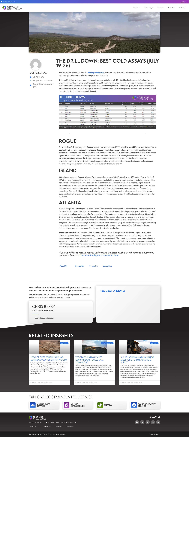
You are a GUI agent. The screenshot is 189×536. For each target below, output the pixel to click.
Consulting (107, 266)
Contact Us (182, 8)
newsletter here (110, 255)
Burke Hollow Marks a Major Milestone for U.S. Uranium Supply (137, 360)
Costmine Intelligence (91, 255)
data (34, 84)
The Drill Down (46, 80)
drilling (40, 84)
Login (184, 1)
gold (34, 86)
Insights (36, 80)
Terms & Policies (154, 434)
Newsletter (160, 8)
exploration (48, 84)
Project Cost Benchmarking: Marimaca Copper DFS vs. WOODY (48, 358)
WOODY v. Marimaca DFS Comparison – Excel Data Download (89, 360)
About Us (170, 8)
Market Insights (148, 8)
